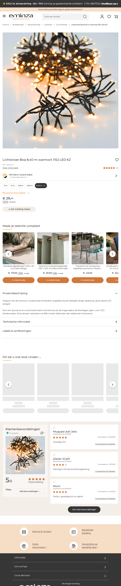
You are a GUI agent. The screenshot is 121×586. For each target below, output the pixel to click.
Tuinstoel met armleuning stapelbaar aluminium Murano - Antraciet (87, 268)
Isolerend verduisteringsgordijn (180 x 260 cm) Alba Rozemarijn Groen (53, 268)
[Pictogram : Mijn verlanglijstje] (116, 160)
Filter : (9, 475)
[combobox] (30, 476)
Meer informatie (10, 168)
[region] (60, 26)
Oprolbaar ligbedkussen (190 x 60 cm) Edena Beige (18, 267)
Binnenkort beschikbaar (16, 193)
